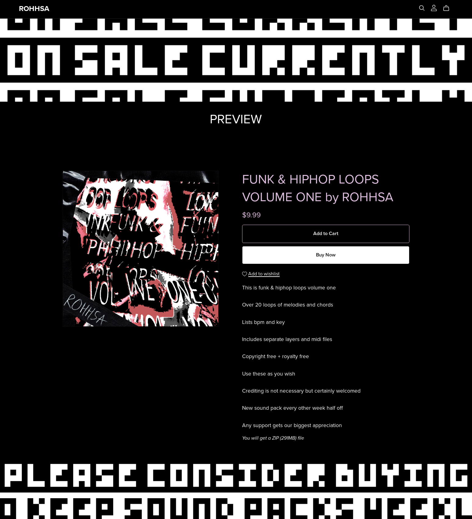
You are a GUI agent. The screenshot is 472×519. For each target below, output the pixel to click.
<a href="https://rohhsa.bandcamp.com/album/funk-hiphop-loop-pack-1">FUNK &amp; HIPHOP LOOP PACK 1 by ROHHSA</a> (236, 139)
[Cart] (448, 8)
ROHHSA (34, 8)
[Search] (422, 8)
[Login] (434, 8)
